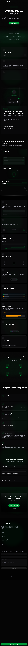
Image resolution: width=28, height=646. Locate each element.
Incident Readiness (4, 537)
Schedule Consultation (14, 505)
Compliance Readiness (4, 540)
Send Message (14, 568)
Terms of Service (16, 576)
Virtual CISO (2, 532)
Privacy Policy (11, 576)
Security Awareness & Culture (5, 541)
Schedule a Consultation (14, 23)
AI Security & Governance (4, 533)
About (15, 532)
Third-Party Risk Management (5, 539)
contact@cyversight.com (5, 545)
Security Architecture (4, 536)
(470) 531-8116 (14, 508)
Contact (16, 533)
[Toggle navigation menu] (26, 1)
